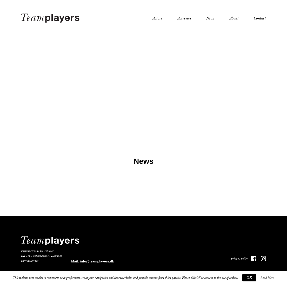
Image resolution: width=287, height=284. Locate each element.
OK (249, 277)
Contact (260, 18)
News (210, 18)
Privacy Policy (239, 258)
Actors (157, 18)
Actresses (184, 18)
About (234, 18)
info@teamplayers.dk (97, 261)
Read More (267, 278)
